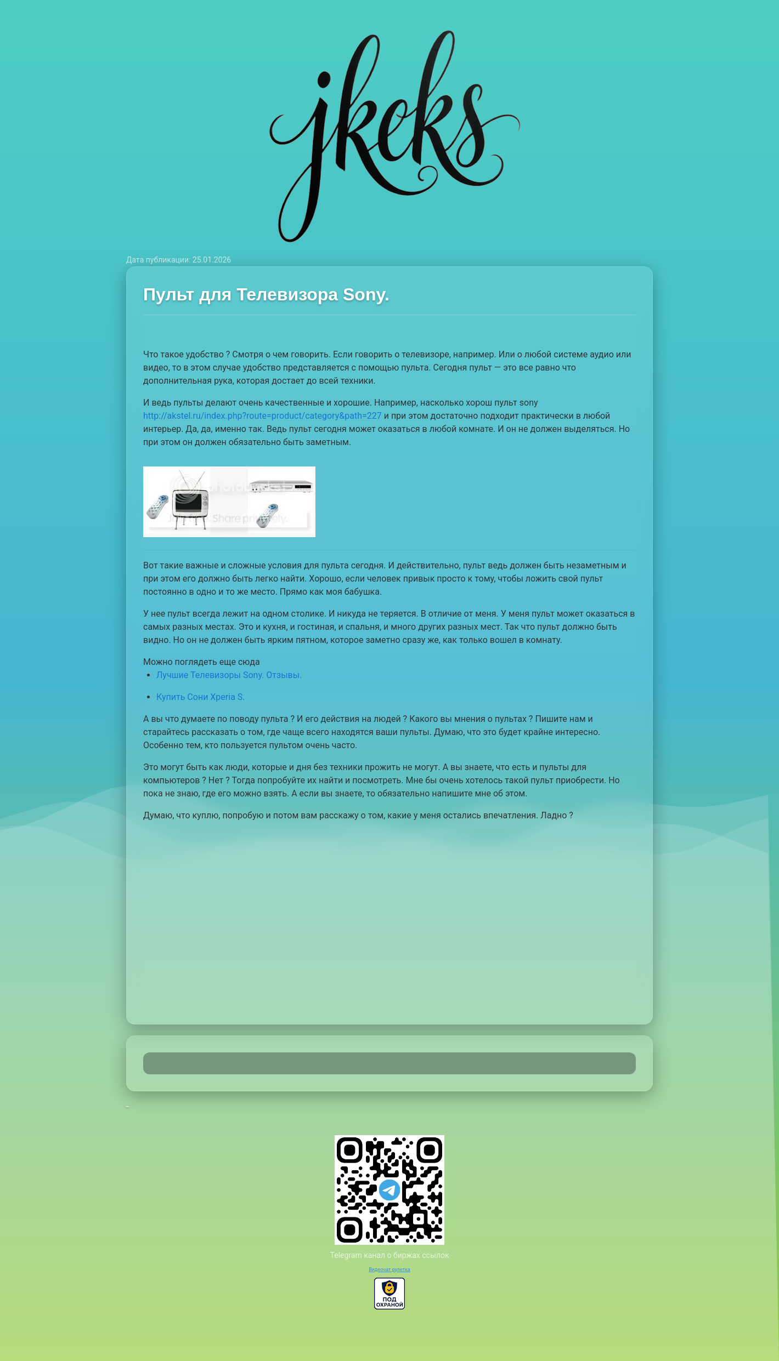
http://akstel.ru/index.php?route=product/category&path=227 (262, 416)
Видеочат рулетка (389, 1269)
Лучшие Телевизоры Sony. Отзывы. (229, 675)
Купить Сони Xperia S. (200, 697)
